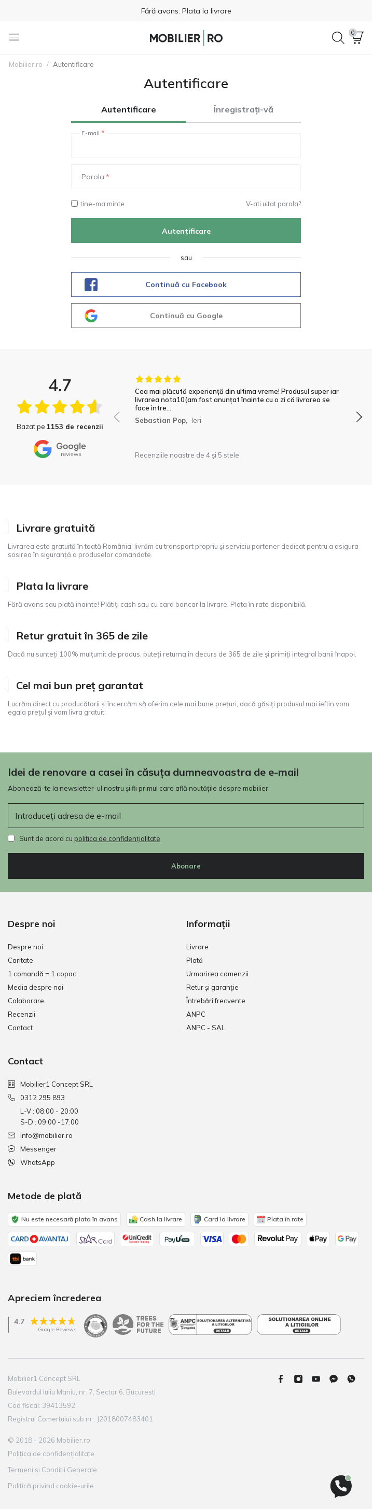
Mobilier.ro (26, 64)
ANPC (195, 1014)
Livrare (197, 947)
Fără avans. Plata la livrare (186, 11)
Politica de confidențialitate (51, 1453)
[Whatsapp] (355, 1379)
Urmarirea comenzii (217, 974)
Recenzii (21, 1014)
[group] (238, 410)
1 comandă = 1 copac (42, 974)
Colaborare (26, 1000)
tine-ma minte (98, 204)
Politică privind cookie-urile (51, 1486)
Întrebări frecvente (215, 1000)
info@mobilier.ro (40, 1135)
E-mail (90, 133)
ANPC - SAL (205, 1027)
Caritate (20, 960)
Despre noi (25, 947)
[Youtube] (320, 1379)
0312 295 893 (36, 1097)
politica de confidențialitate (117, 838)
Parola (92, 176)
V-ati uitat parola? (273, 204)
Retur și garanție (212, 987)
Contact (20, 1027)
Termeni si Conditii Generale (52, 1469)
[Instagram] (302, 1379)
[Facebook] (285, 1379)
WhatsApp (31, 1162)
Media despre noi (35, 987)
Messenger (32, 1149)
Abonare (186, 866)
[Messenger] (338, 1379)
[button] (358, 38)
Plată (194, 960)
